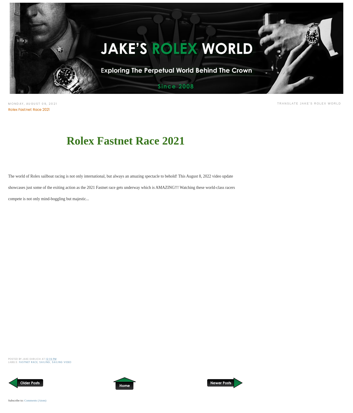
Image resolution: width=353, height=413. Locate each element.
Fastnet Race (28, 362)
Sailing (44, 362)
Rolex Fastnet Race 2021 (29, 109)
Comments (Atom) (35, 400)
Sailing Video (61, 362)
